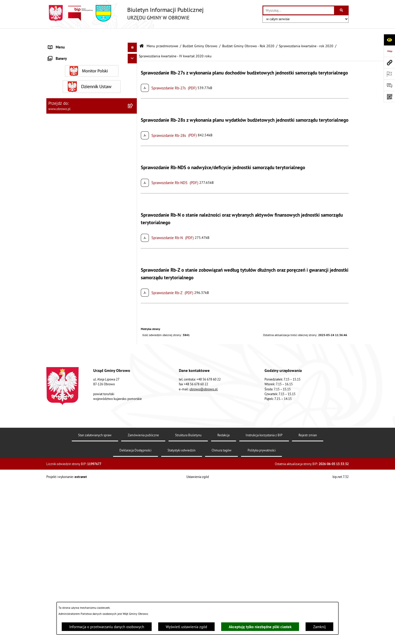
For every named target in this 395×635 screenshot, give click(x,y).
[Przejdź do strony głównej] (125, 13)
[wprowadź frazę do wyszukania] (298, 10)
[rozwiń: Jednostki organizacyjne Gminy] (133, 133)
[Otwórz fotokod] (389, 96)
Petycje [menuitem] (54, 393)
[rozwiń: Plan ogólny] (133, 261)
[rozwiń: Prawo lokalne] (133, 95)
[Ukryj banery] (132, 496)
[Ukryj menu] (132, 35)
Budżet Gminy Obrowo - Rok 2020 (248, 33)
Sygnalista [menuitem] (56, 475)
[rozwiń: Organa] (133, 69)
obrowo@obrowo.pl (203, 596)
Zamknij (319, 626)
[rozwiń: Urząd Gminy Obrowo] (133, 82)
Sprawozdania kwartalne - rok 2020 (306, 33)
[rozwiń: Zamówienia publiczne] (133, 159)
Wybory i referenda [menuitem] (63, 441)
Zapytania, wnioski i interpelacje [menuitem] (74, 403)
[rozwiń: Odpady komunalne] (133, 330)
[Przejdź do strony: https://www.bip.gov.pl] (389, 51)
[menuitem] (91, 57)
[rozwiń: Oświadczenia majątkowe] (133, 197)
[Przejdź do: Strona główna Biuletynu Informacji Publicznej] (141, 33)
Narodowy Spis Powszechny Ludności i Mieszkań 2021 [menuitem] (86, 463)
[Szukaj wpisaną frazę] (342, 10)
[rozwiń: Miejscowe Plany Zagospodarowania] (133, 248)
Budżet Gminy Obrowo (200, 33)
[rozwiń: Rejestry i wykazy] (133, 343)
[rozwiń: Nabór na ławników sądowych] (133, 451)
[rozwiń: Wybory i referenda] (133, 441)
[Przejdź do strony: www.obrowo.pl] (389, 62)
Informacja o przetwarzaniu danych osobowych (106, 626)
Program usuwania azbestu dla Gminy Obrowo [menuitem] (84, 431)
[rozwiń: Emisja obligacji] (133, 355)
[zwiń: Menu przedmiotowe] (133, 44)
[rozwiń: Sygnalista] (133, 475)
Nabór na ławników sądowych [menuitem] (71, 450)
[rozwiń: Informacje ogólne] (133, 57)
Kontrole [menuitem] (55, 484)
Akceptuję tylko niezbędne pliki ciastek (260, 626)
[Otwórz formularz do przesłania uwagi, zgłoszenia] (389, 85)
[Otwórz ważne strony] (389, 74)
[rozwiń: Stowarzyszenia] (133, 317)
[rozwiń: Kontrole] (133, 485)
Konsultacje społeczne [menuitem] (66, 422)
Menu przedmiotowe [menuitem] (65, 44)
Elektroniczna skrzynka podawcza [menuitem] (75, 412)
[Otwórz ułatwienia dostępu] (389, 39)
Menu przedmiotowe (162, 33)
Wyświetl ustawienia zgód (186, 626)
